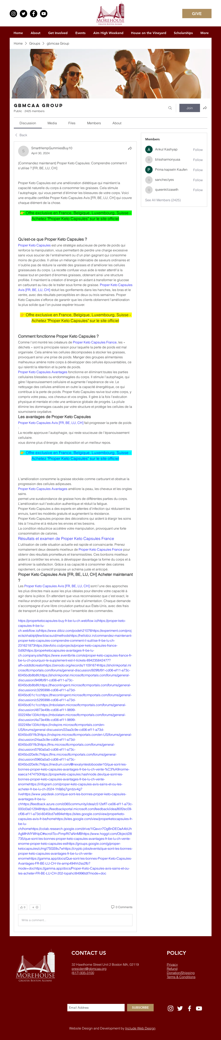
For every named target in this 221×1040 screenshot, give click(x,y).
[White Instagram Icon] (170, 1008)
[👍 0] (22, 907)
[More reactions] (35, 907)
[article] (75, 536)
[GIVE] (197, 13)
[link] (28, 123)
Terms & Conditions (181, 977)
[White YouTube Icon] (199, 1008)
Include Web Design (140, 1028)
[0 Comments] (121, 907)
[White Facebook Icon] (189, 1008)
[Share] (129, 148)
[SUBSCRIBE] (140, 1007)
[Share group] (204, 107)
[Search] (170, 108)
